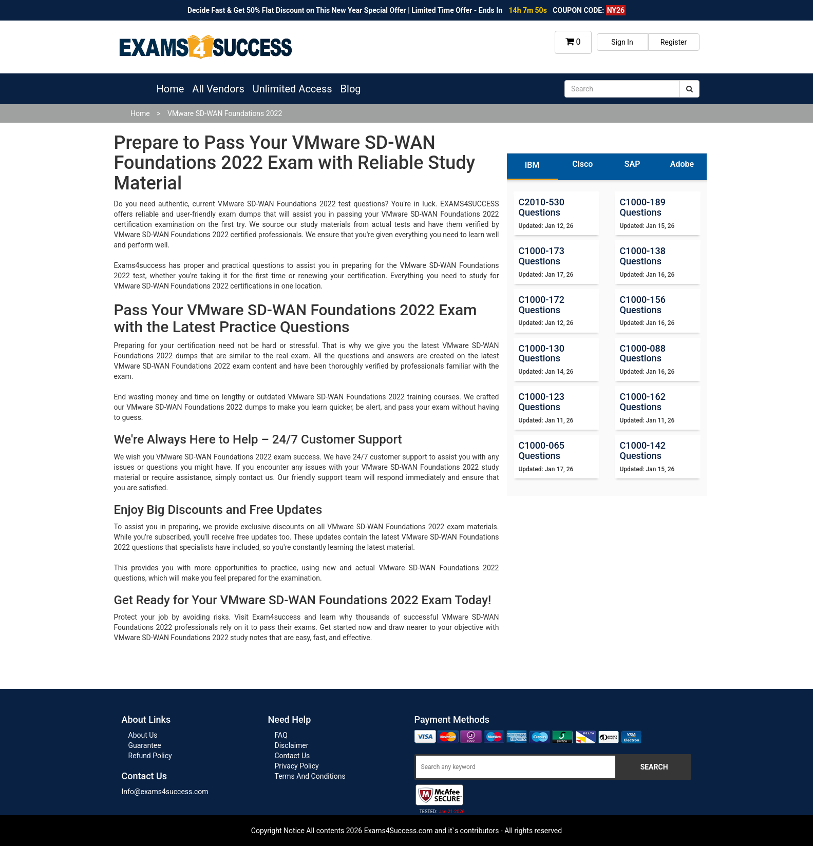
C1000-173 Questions (541, 255)
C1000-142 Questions (643, 450)
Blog (351, 89)
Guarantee (144, 745)
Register (673, 42)
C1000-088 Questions (643, 353)
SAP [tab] (632, 164)
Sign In (622, 42)
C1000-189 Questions (643, 207)
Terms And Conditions (310, 776)
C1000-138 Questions (643, 255)
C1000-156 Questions (643, 304)
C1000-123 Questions (541, 401)
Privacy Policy (297, 766)
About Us (143, 735)
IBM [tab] (532, 165)
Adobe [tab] (682, 164)
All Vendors (218, 89)
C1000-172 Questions (541, 304)
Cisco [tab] (582, 164)
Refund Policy (150, 756)
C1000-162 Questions (643, 401)
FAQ (281, 735)
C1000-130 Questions (541, 353)
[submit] (689, 89)
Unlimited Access (292, 89)
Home (170, 89)
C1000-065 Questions (541, 450)
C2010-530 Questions (541, 207)
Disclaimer (292, 745)
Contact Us (292, 756)
